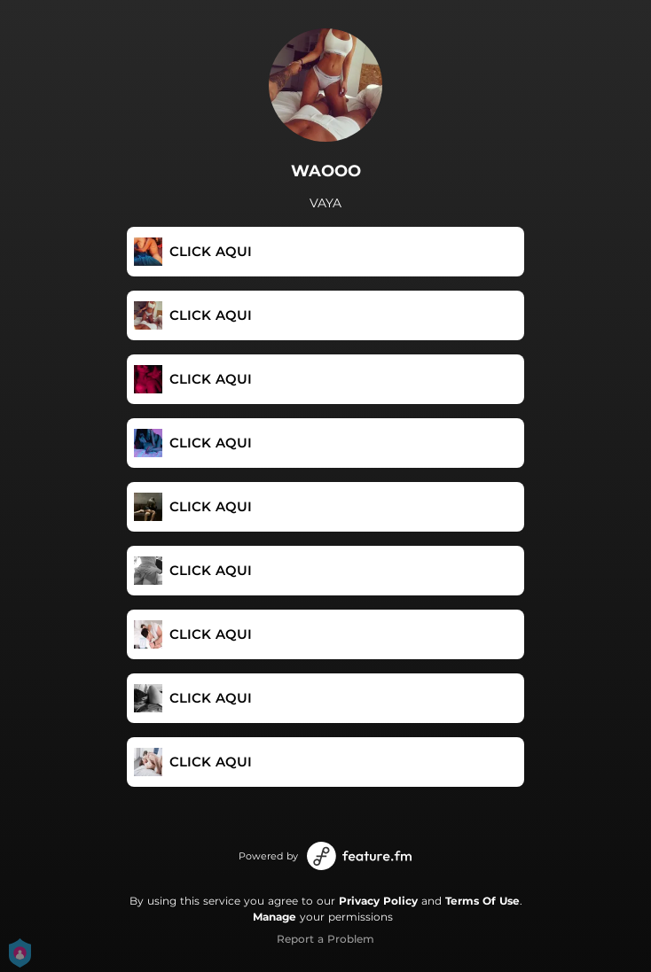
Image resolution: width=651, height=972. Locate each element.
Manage (274, 916)
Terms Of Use (482, 900)
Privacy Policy (378, 900)
